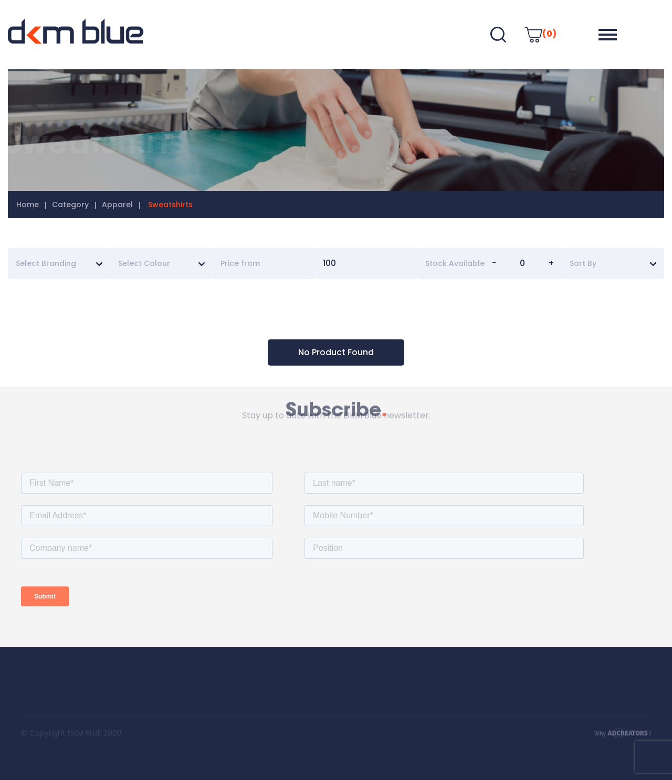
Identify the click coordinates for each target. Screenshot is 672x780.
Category (70, 204)
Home (27, 204)
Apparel (117, 204)
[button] (608, 34)
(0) (540, 34)
